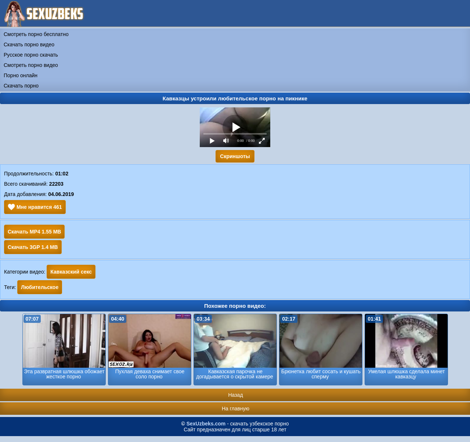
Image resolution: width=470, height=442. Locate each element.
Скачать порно (21, 86)
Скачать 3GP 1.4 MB (33, 247)
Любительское (39, 287)
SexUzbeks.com (206, 424)
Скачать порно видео (29, 44)
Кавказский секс (71, 272)
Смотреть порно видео (31, 65)
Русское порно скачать (31, 55)
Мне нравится (35, 207)
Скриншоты (235, 156)
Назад (235, 395)
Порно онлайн (20, 75)
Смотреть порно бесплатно (36, 34)
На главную (235, 408)
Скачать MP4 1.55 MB (34, 232)
